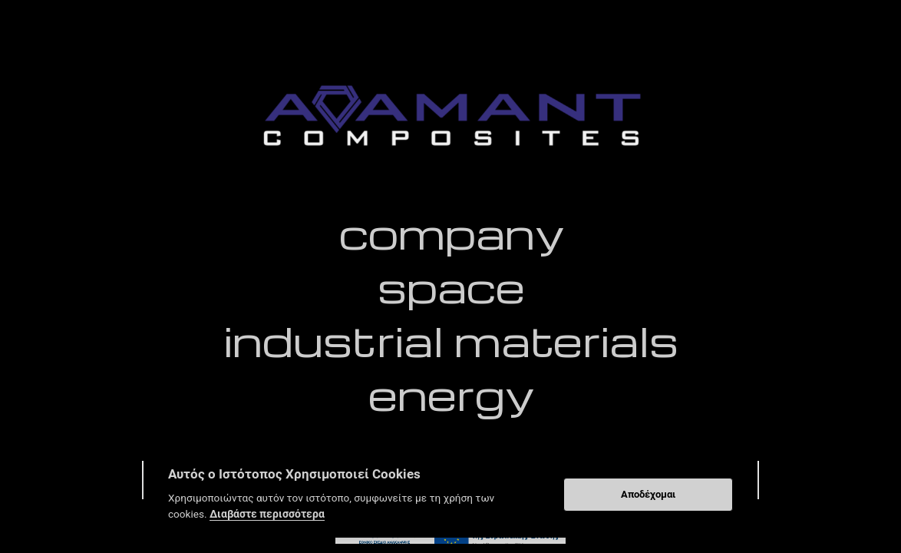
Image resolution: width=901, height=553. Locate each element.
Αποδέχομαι (648, 494)
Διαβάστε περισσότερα (267, 514)
